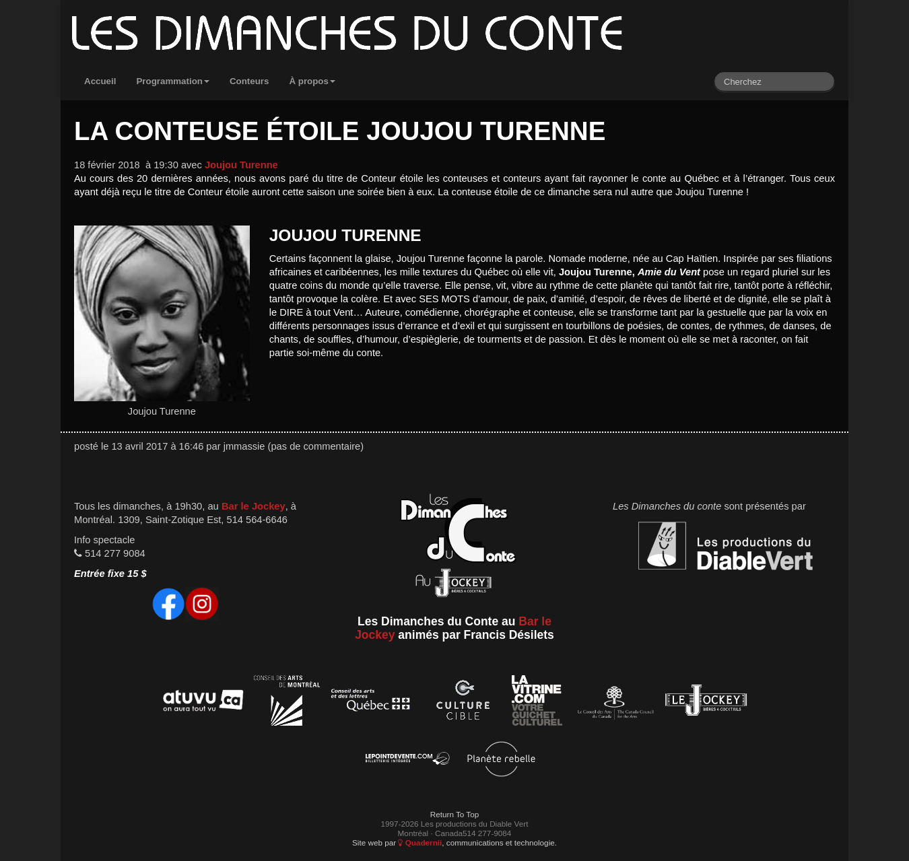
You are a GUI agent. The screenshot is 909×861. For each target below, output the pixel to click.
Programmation (172, 81)
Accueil (100, 81)
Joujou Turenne (241, 165)
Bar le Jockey (253, 506)
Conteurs (249, 81)
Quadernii (420, 842)
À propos (312, 81)
